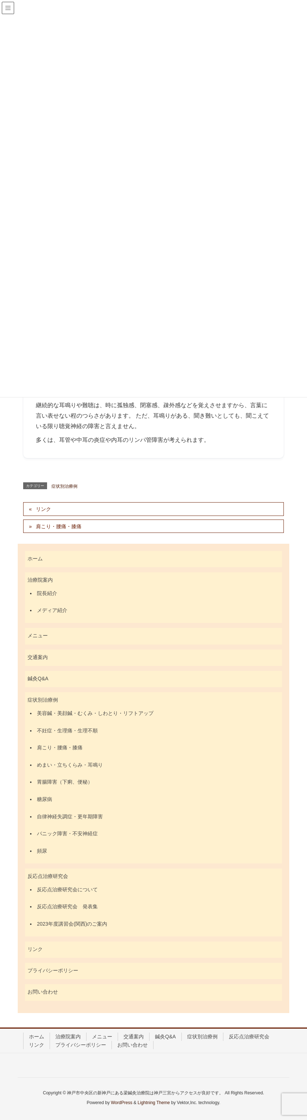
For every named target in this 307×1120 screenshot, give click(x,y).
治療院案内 (40, 580)
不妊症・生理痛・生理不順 (67, 730)
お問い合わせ (43, 992)
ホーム (35, 558)
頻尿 (42, 851)
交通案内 (38, 657)
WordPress (121, 1102)
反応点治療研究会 (48, 876)
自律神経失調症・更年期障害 (70, 816)
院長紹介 (47, 593)
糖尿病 (44, 799)
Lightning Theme (154, 1102)
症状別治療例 (64, 486)
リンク (43, 509)
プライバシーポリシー (53, 970)
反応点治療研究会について (67, 889)
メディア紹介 (52, 610)
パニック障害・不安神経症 (67, 833)
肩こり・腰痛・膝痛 (58, 526)
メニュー (38, 635)
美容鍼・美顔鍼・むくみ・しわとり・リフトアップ (95, 713)
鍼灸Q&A (38, 678)
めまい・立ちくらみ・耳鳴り (70, 765)
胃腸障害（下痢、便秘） (65, 782)
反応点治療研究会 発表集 (67, 906)
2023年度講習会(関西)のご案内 (72, 924)
